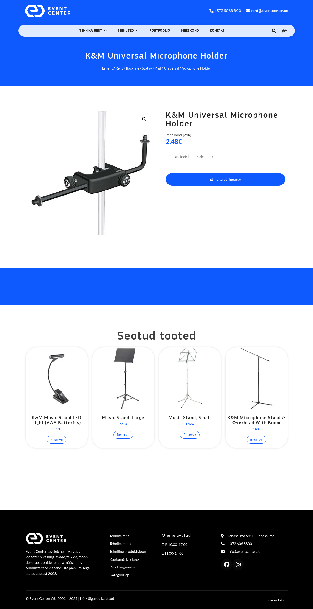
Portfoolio (159, 31)
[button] (274, 30)
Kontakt (217, 31)
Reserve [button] (56, 439)
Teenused (128, 30)
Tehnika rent (93, 30)
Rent (119, 68)
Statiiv (147, 68)
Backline (132, 68)
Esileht (107, 68)
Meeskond (190, 31)
